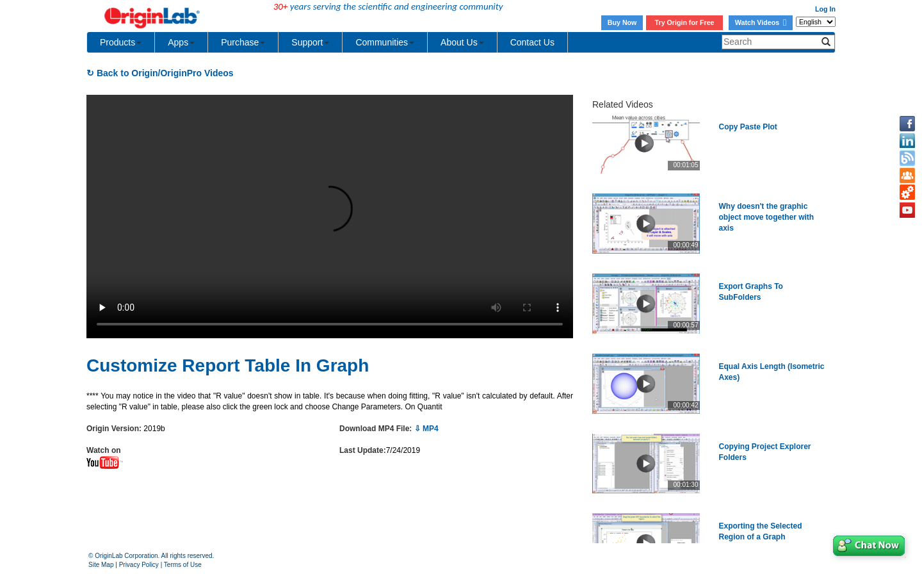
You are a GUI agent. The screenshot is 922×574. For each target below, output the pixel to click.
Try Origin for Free (685, 22)
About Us (462, 42)
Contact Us (532, 42)
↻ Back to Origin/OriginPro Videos (160, 73)
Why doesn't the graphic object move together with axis (766, 217)
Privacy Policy (139, 564)
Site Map (100, 564)
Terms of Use (183, 564)
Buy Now (622, 22)
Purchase (243, 42)
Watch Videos (760, 22)
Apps (181, 42)
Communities (384, 42)
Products (121, 42)
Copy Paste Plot (748, 126)
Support (310, 42)
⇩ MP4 (426, 428)
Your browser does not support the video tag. (329, 216)
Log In (825, 9)
